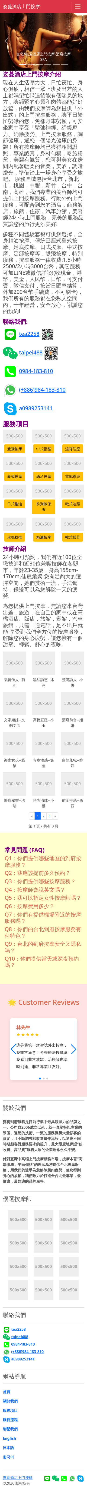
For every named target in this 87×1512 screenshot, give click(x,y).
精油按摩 (43, 537)
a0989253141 (36, 408)
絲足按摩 (43, 476)
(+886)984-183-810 (42, 389)
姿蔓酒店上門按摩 (21, 6)
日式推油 (14, 503)
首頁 (6, 1391)
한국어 (8, 1456)
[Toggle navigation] (77, 6)
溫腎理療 (72, 448)
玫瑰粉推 (14, 537)
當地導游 (72, 476)
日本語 (8, 1447)
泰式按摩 (14, 476)
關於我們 (10, 1401)
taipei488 (31, 352)
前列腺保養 (43, 506)
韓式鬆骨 (72, 537)
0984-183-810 (36, 371)
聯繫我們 (10, 1429)
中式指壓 (43, 448)
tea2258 (29, 333)
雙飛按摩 (14, 448)
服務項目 (10, 1410)
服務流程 (10, 1419)
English (9, 1438)
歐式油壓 (72, 503)
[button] (73, 1049)
